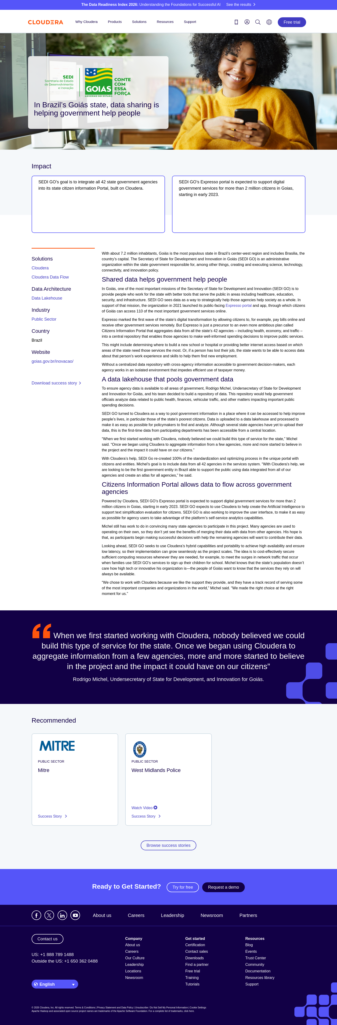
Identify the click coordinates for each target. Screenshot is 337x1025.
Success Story (50, 816)
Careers (136, 915)
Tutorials (192, 984)
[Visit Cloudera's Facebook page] (36, 915)
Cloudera (40, 268)
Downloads (194, 958)
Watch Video (144, 808)
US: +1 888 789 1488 (53, 954)
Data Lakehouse (47, 298)
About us (102, 915)
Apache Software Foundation (132, 1011)
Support (190, 22)
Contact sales (196, 951)
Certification (195, 945)
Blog (249, 945)
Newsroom (212, 915)
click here (189, 1011)
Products (115, 22)
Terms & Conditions (85, 1007)
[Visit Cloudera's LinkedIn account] (62, 915)
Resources (165, 22)
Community (254, 965)
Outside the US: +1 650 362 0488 (65, 961)
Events (251, 951)
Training (192, 978)
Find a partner (197, 965)
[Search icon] (257, 23)
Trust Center (255, 958)
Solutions (139, 22)
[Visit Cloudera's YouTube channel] (75, 915)
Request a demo (223, 887)
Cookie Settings (198, 1007)
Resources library (259, 978)
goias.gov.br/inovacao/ (52, 361)
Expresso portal (239, 306)
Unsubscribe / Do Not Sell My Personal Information (161, 1007)
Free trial (292, 22)
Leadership (172, 915)
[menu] (247, 21)
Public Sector (44, 319)
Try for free (182, 887)
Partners (248, 915)
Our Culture (135, 958)
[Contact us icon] (236, 23)
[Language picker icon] (269, 23)
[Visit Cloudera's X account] (49, 915)
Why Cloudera (86, 22)
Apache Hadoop (40, 1011)
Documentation (258, 971)
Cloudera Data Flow (50, 277)
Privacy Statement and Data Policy (115, 1007)
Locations (133, 971)
